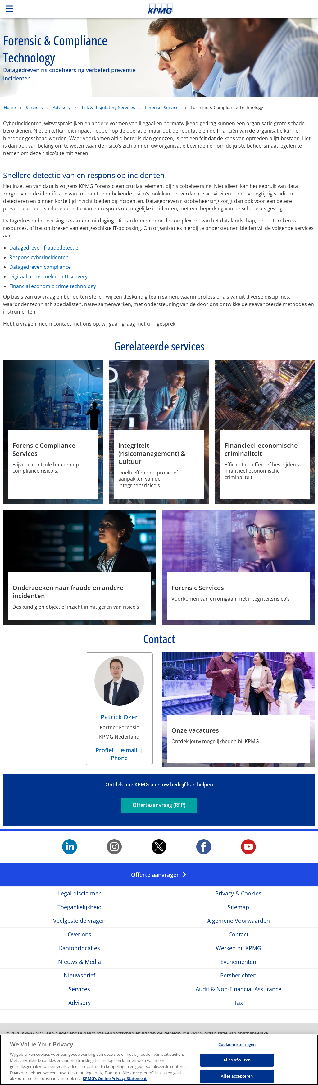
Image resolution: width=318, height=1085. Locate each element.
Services (34, 107)
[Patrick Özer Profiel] (119, 690)
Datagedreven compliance (40, 266)
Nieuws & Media (79, 961)
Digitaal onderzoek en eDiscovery (48, 276)
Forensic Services (163, 107)
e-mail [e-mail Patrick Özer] (129, 750)
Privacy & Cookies (238, 893)
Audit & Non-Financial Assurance (238, 989)
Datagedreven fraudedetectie (43, 247)
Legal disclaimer (79, 893)
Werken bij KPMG (238, 948)
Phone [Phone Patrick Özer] (119, 758)
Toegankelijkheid (79, 907)
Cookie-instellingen (237, 1046)
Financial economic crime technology (52, 286)
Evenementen (238, 961)
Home (10, 107)
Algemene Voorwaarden (238, 920)
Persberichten (238, 975)
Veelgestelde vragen (79, 920)
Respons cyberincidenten (39, 257)
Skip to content (223, 9)
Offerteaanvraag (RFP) (159, 805)
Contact (238, 934)
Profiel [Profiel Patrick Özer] (105, 750)
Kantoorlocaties (79, 948)
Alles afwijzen (237, 1061)
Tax (238, 1002)
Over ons (79, 934)
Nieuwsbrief (79, 975)
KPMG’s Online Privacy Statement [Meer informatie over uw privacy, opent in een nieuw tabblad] (115, 1080)
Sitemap (238, 907)
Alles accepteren (237, 1077)
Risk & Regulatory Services (107, 107)
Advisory (61, 107)
